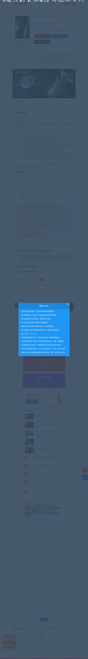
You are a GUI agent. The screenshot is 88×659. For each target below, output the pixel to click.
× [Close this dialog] (68, 304)
